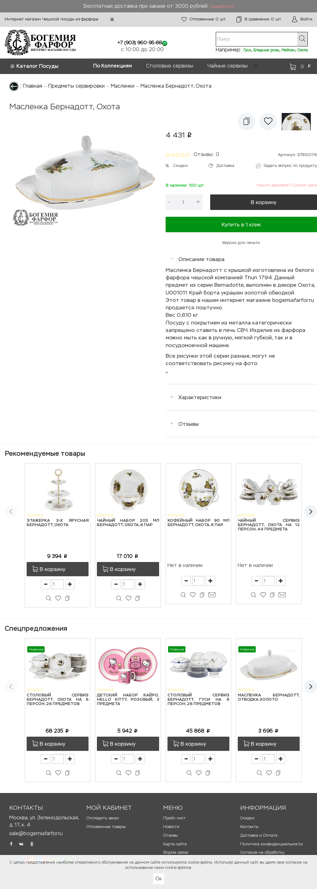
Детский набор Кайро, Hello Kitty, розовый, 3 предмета (128, 700)
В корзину (263, 202)
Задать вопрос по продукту (290, 165)
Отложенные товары (106, 826)
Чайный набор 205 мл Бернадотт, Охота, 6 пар (128, 522)
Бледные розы (266, 50)
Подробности (222, 6)
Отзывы (188, 424)
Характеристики (199, 397)
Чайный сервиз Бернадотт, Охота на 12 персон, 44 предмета (269, 525)
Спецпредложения (36, 628)
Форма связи (175, 852)
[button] (112, 19)
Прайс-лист (174, 818)
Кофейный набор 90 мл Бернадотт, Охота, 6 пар (198, 522)
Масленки (122, 86)
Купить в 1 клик (241, 224)
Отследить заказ (102, 818)
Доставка (225, 165)
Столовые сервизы (169, 66)
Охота (302, 50)
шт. (204, 19)
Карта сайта (175, 844)
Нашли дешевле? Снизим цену (287, 185)
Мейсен (288, 50)
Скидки (180, 165)
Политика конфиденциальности (271, 844)
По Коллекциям (112, 66)
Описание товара (201, 259)
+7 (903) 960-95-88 (139, 43)
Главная (32, 86)
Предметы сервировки (76, 86)
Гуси (247, 50)
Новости (171, 826)
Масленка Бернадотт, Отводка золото (269, 697)
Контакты (249, 826)
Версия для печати (241, 242)
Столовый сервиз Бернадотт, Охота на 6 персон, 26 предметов (58, 700)
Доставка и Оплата (258, 835)
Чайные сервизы (227, 66)
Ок (158, 878)
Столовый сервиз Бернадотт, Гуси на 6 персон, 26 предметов (198, 700)
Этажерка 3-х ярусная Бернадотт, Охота (58, 522)
